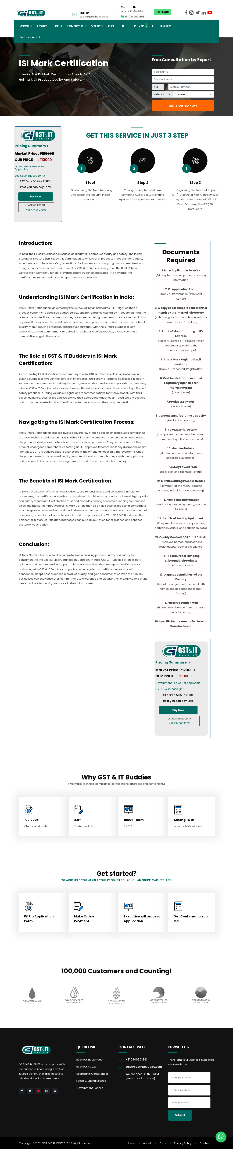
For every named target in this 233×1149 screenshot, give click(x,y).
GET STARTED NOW (183, 106)
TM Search (164, 25)
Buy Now (35, 196)
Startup (24, 25)
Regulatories (75, 25)
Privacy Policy (182, 1143)
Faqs (163, 1143)
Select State (162, 94)
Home (131, 1143)
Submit (179, 1115)
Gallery (96, 25)
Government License (89, 1088)
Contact (205, 1143)
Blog (111, 25)
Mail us (84, 13)
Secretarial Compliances (92, 1074)
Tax (57, 25)
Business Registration (90, 1059)
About (147, 1143)
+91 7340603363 (132, 11)
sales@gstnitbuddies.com (95, 16)
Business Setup (86, 1066)
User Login (162, 12)
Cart (141, 25)
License (42, 25)
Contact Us (129, 7)
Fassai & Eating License (91, 1081)
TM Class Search (30, 37)
